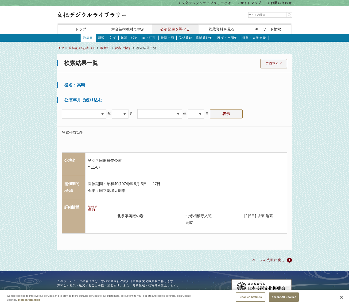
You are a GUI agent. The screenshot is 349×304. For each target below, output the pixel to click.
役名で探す (123, 48)
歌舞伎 (88, 38)
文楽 (112, 38)
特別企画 (167, 38)
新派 (101, 38)
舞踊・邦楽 (129, 38)
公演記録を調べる (175, 29)
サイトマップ (251, 3)
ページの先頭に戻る (268, 260)
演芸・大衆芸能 (254, 38)
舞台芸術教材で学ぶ (128, 29)
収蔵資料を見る (222, 29)
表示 (226, 114)
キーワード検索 (268, 29)
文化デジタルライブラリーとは (206, 3)
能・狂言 (149, 38)
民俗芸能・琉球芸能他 (196, 38)
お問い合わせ (281, 3)
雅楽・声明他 (227, 38)
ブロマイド (274, 63)
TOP (60, 48)
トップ (80, 29)
